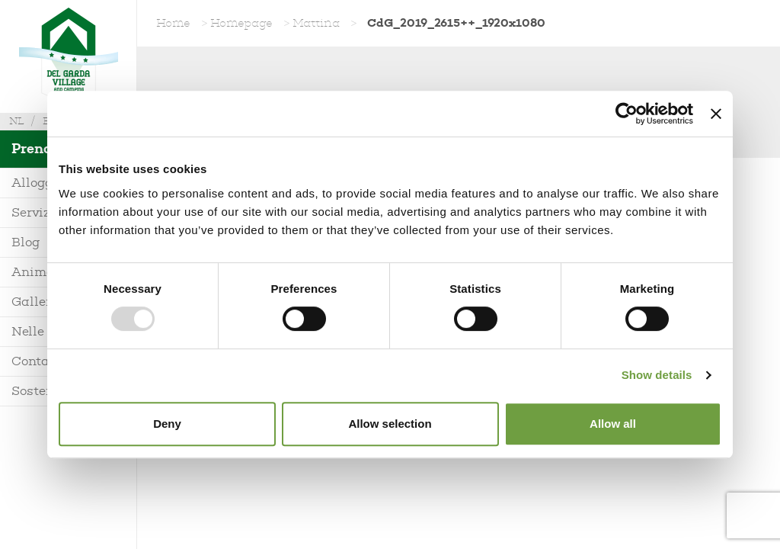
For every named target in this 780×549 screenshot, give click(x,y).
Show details (657, 374)
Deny (167, 423)
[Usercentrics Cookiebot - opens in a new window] (626, 113)
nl (16, 121)
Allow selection (389, 423)
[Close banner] (716, 113)
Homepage (241, 23)
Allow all (613, 423)
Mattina (316, 23)
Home (173, 23)
